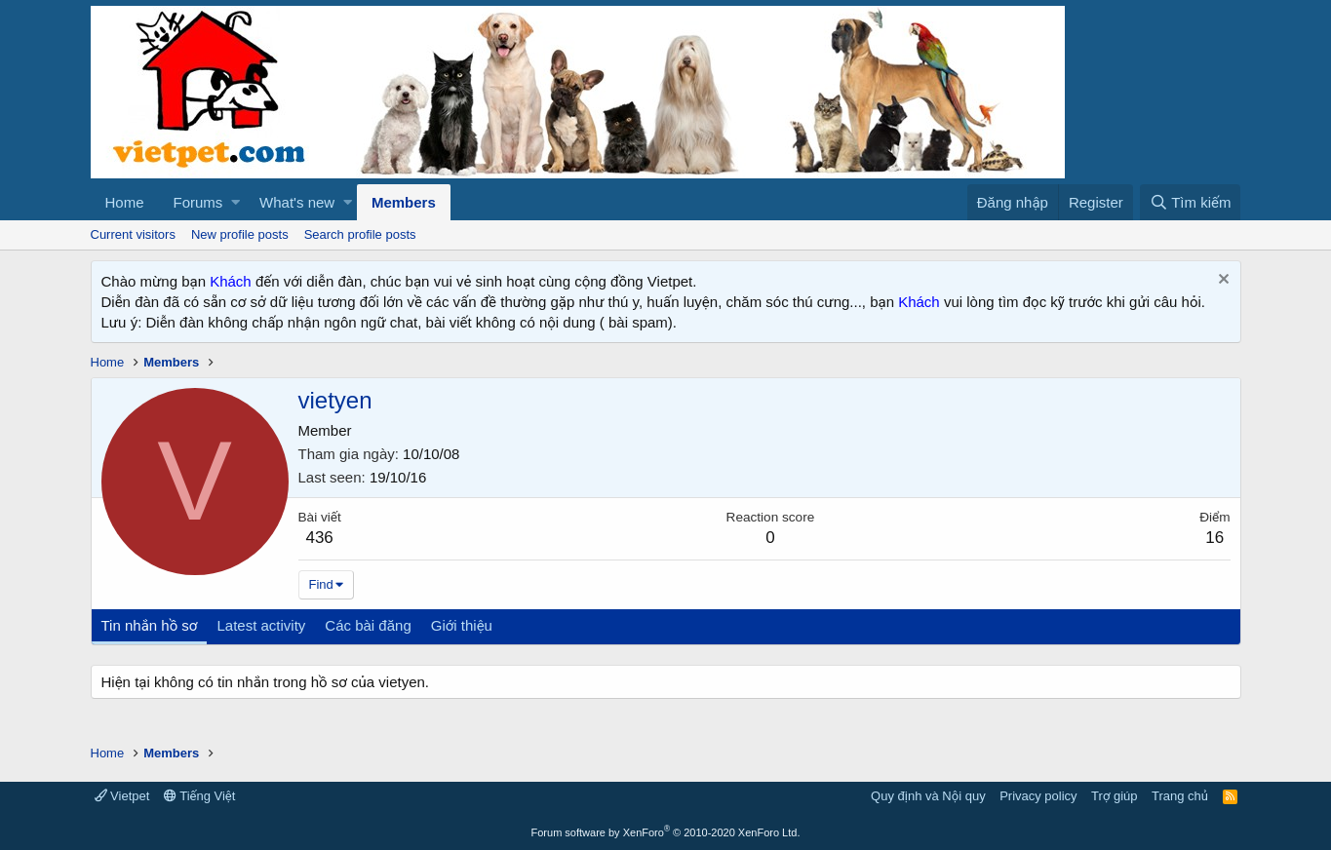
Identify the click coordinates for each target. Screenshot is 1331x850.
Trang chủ (1180, 796)
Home (124, 202)
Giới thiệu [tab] (461, 625)
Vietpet (122, 796)
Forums (198, 202)
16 (1214, 537)
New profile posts (240, 234)
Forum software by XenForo (666, 832)
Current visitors (133, 234)
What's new (296, 202)
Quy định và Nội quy (928, 796)
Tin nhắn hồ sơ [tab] (149, 625)
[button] (235, 202)
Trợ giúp (1114, 796)
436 (319, 537)
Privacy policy (1038, 796)
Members (404, 202)
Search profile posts (360, 234)
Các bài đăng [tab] (368, 625)
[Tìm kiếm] (1190, 202)
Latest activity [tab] (260, 625)
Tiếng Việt (200, 796)
